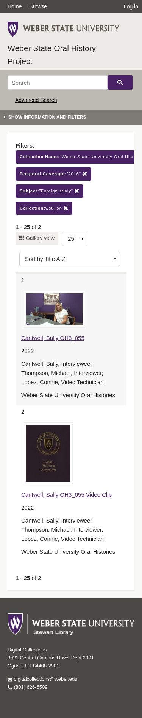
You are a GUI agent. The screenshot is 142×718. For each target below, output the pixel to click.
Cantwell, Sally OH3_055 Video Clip (66, 494)
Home (15, 6)
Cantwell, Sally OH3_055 (52, 338)
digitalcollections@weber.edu (42, 679)
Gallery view (39, 238)
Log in (131, 6)
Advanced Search (36, 100)
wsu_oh (44, 208)
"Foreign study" (49, 191)
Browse (38, 6)
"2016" (53, 174)
